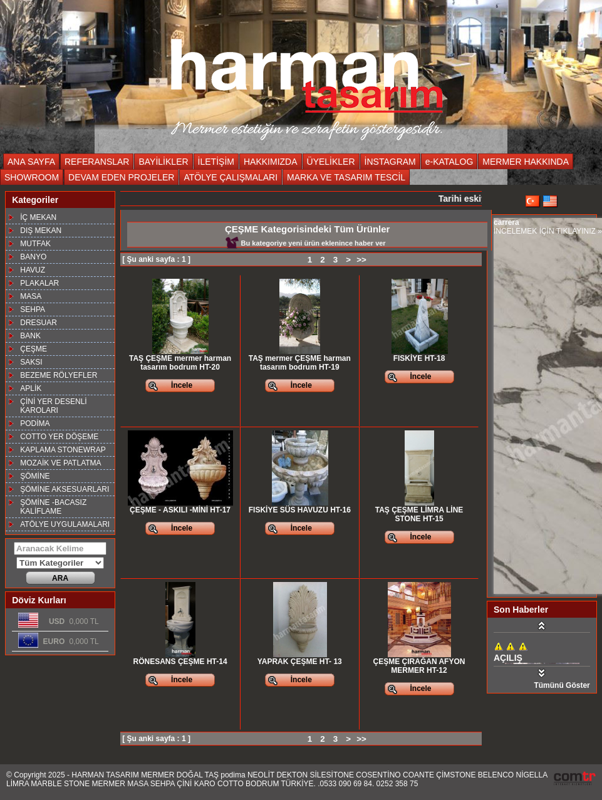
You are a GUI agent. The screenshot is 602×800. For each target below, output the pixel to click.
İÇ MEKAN (38, 217)
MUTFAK (35, 243)
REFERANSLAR (97, 162)
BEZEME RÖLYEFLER (58, 375)
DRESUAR (38, 322)
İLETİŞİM (216, 162)
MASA (30, 296)
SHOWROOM (31, 177)
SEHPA (32, 309)
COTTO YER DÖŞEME (59, 436)
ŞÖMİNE (34, 476)
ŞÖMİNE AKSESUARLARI (64, 489)
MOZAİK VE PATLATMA (60, 463)
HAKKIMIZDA (271, 162)
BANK (30, 335)
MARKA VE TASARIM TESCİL (346, 177)
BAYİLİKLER (163, 162)
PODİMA (34, 423)
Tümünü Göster (561, 685)
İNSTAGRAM (390, 162)
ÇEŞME (33, 349)
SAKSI (31, 362)
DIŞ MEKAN (40, 230)
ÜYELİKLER (331, 162)
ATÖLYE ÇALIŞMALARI (231, 177)
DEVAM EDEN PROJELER (121, 177)
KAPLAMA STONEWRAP (62, 449)
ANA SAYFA (31, 162)
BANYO (33, 256)
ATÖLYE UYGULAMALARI (65, 524)
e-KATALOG (449, 162)
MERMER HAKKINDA (525, 162)
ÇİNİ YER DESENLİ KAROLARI (53, 406)
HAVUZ (32, 270)
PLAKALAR (39, 283)
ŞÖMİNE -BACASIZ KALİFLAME (53, 507)
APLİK (30, 388)
